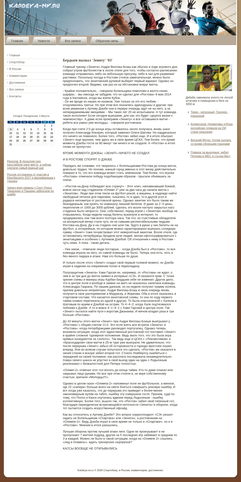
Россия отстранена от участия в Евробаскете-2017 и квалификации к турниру (31, 178)
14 (38, 133)
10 (10, 133)
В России (15, 69)
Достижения (17, 82)
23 (51, 137)
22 (45, 137)
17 (10, 137)
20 (31, 137)
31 (10, 144)
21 (38, 137)
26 (24, 140)
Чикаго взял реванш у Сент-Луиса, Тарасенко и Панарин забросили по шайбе (30, 191)
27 (31, 140)
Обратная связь (107, 41)
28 (38, 140)
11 (17, 133)
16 (51, 133)
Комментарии (18, 76)
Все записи (73, 41)
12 (24, 133)
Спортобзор (17, 62)
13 (31, 133)
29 (45, 140)
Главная (17, 41)
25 (17, 140)
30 (51, 140)
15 (45, 133)
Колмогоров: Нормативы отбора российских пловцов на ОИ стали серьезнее (212, 128)
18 (17, 137)
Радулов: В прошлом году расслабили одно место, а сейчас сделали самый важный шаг (29, 165)
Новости (44, 41)
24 (10, 140)
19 (24, 137)
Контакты (15, 96)
